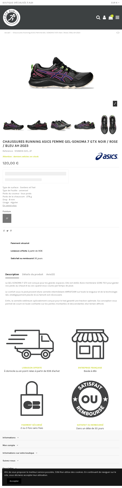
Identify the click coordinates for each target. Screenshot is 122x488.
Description (12, 274)
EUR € (115, 2)
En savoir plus (10, 205)
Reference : (8, 151)
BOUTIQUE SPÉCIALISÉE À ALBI (18, 2)
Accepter (14, 481)
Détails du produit (32, 274)
